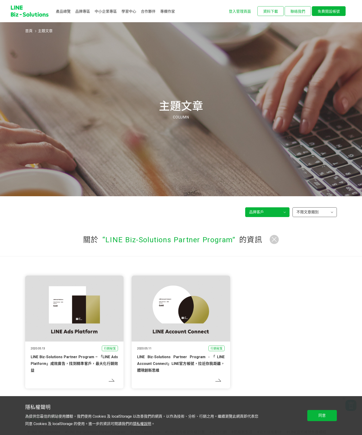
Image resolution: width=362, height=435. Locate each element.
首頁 (29, 31)
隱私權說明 (142, 424)
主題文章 (45, 31)
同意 (322, 415)
